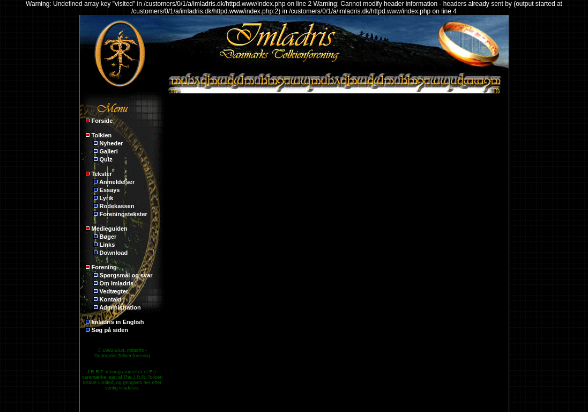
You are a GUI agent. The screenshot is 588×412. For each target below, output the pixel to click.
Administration (120, 307)
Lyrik (107, 198)
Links (107, 244)
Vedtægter (114, 291)
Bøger (108, 236)
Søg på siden (110, 330)
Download (114, 252)
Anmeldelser (117, 182)
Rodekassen (117, 206)
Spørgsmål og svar (126, 275)
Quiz (106, 159)
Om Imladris (117, 283)
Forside (102, 120)
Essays (110, 190)
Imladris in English (118, 322)
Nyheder (111, 143)
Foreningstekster (123, 214)
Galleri (109, 151)
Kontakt (111, 299)
